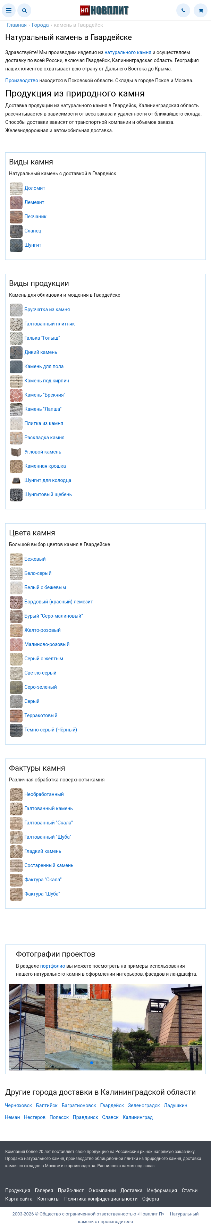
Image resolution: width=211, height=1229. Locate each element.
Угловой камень (42, 452)
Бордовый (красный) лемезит (58, 601)
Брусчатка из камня (47, 309)
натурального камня (127, 52)
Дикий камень (40, 352)
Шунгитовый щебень (48, 494)
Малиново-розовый (46, 644)
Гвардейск (112, 1105)
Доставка (131, 1190)
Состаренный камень (48, 865)
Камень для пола (44, 366)
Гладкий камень (42, 851)
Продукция (17, 1190)
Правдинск (85, 1117)
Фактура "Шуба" (42, 894)
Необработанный (44, 794)
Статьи (190, 1190)
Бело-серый (37, 573)
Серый (31, 701)
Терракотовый (40, 715)
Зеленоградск (144, 1105)
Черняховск (18, 1105)
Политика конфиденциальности (100, 1199)
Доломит (34, 188)
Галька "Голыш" (42, 338)
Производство (21, 80)
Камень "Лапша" (42, 409)
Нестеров (34, 1117)
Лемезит (34, 202)
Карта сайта (19, 1199)
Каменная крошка (45, 466)
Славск (110, 1117)
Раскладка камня (44, 437)
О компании (102, 1190)
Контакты (48, 1199)
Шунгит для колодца (47, 480)
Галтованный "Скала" (48, 822)
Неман (12, 1117)
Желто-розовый (42, 630)
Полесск (59, 1117)
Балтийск (47, 1105)
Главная (17, 25)
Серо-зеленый (40, 687)
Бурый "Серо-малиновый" (53, 616)
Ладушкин (175, 1105)
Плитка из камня (43, 423)
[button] (9, 10)
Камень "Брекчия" (44, 395)
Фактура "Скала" (42, 879)
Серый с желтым (43, 658)
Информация (162, 1190)
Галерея (44, 1190)
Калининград (138, 1117)
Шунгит (32, 245)
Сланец (32, 231)
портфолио (52, 966)
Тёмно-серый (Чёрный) (50, 729)
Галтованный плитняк (49, 324)
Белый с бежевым (45, 587)
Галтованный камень (48, 808)
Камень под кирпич (46, 380)
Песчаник (35, 216)
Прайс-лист (71, 1190)
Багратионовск (79, 1105)
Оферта (150, 1199)
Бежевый (34, 559)
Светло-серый (40, 673)
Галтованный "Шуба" (47, 837)
